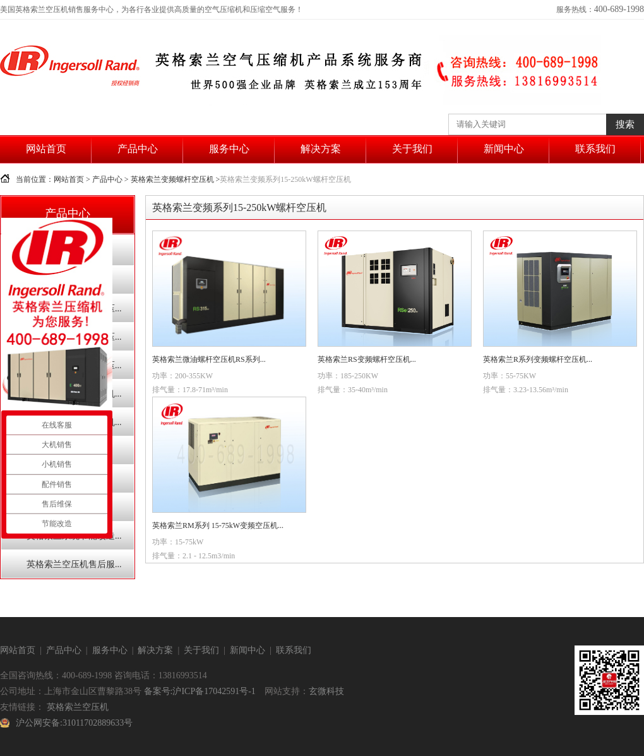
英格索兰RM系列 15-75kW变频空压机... (217, 525)
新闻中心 (504, 148)
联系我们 (595, 148)
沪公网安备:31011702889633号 (74, 723)
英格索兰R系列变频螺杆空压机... (537, 359)
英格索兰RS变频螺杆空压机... (367, 359)
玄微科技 (326, 691)
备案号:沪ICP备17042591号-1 (200, 691)
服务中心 (229, 148)
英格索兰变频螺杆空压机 (172, 179)
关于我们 (412, 148)
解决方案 (321, 148)
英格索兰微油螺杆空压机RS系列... (209, 359)
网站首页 (46, 148)
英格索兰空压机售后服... (74, 564)
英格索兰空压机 (78, 707)
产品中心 (137, 148)
